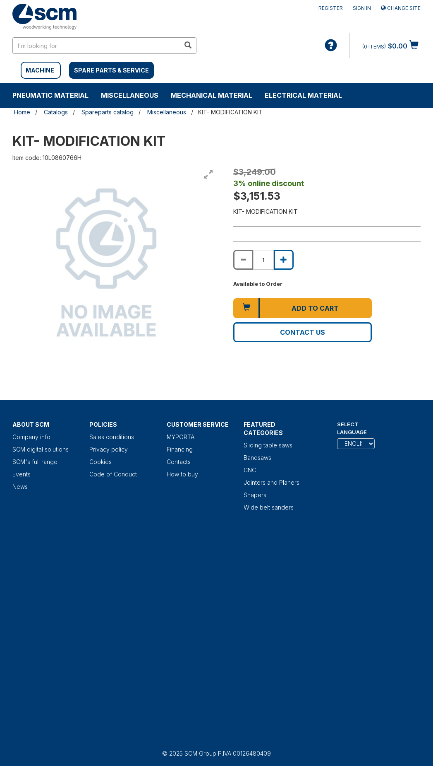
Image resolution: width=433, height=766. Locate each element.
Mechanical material (211, 95)
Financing (180, 449)
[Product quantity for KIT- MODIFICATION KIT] (263, 260)
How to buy (182, 474)
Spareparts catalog (107, 112)
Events (21, 474)
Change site (401, 8)
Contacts (179, 461)
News (20, 486)
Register (330, 8)
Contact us (302, 332)
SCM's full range (34, 461)
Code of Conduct (113, 474)
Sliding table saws (268, 445)
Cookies (100, 461)
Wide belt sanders (269, 507)
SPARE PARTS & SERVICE (111, 70)
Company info (31, 436)
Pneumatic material (50, 95)
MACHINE (40, 70)
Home (22, 112)
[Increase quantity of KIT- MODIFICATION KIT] (284, 260)
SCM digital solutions (40, 449)
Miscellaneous (129, 95)
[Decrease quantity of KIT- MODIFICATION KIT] (243, 260)
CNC (250, 470)
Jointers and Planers (271, 482)
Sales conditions (111, 436)
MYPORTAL (182, 436)
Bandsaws (257, 457)
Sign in (362, 8)
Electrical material (303, 95)
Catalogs (56, 112)
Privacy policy (108, 449)
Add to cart (315, 308)
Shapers (255, 494)
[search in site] (96, 45)
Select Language (352, 428)
